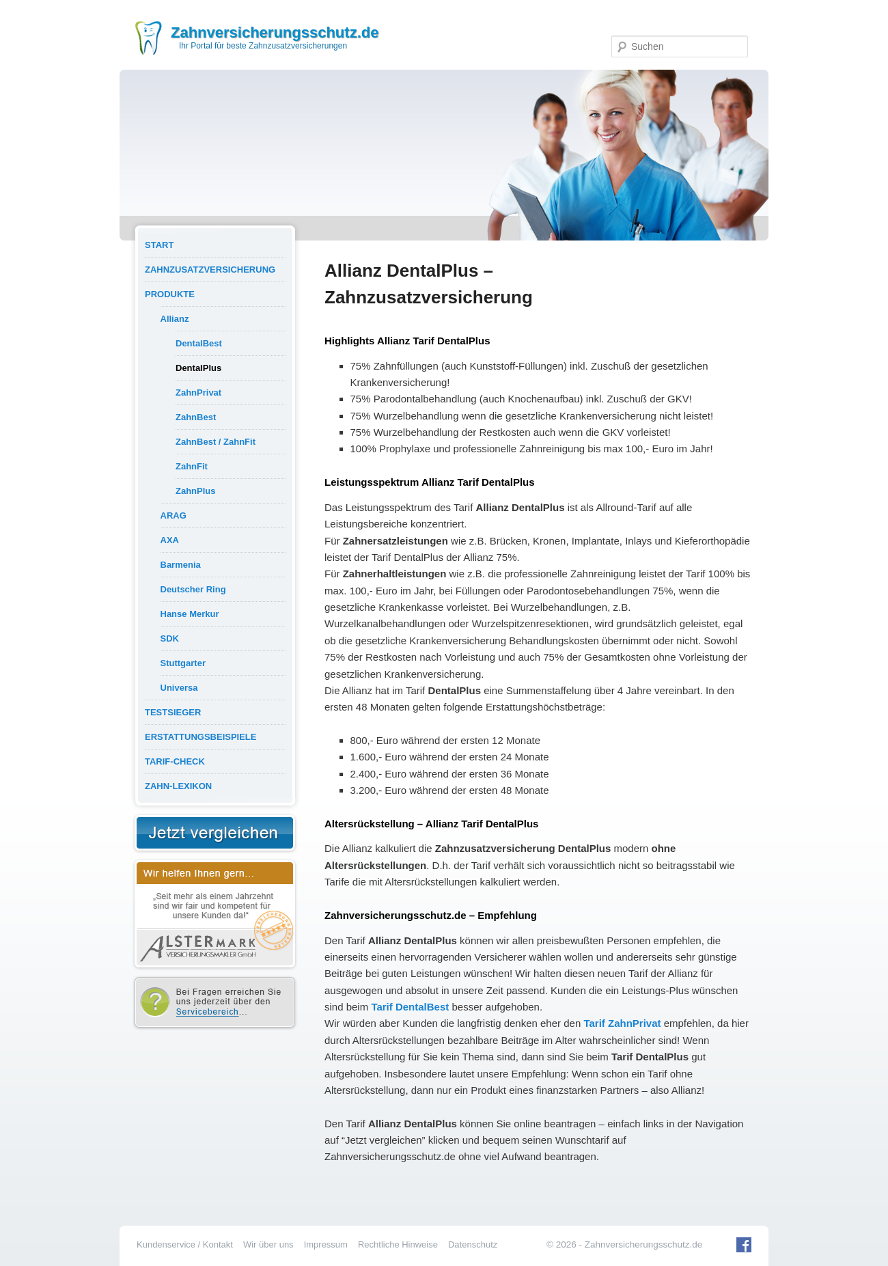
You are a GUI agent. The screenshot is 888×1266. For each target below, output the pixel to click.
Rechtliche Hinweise (398, 1244)
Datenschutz (472, 1244)
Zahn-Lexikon (178, 786)
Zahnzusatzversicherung (210, 269)
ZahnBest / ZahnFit (215, 442)
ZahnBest (196, 417)
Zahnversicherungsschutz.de (274, 32)
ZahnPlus (196, 491)
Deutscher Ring (193, 589)
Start (159, 245)
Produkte (170, 294)
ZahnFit (192, 466)
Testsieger (173, 712)
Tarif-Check (175, 761)
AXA (170, 540)
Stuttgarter (183, 663)
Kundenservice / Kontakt (185, 1244)
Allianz (175, 319)
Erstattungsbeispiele (200, 737)
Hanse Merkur (190, 614)
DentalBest (199, 343)
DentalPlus (198, 368)
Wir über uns (268, 1244)
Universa (179, 688)
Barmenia (181, 565)
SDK (170, 638)
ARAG (173, 515)
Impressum (326, 1244)
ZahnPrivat (198, 392)
